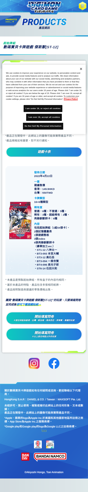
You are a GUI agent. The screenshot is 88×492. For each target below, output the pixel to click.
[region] (44, 99)
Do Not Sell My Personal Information (24, 439)
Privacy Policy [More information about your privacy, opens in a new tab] (70, 99)
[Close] (81, 69)
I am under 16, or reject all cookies (42, 108)
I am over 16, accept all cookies (44, 117)
